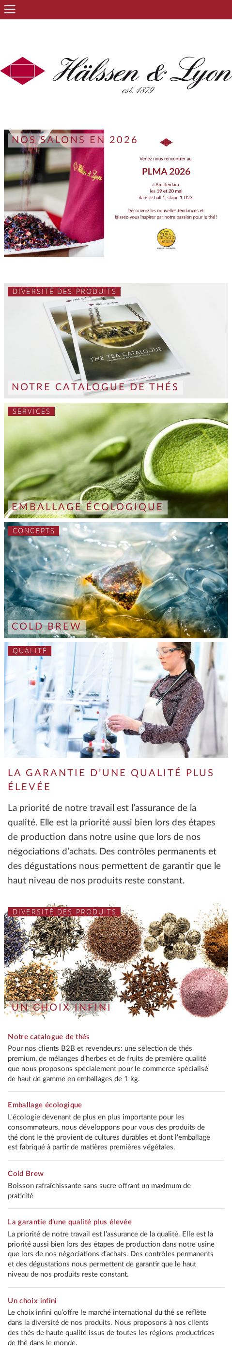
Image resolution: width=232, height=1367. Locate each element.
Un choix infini (62, 1008)
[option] (116, 193)
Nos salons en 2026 (75, 140)
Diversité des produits (65, 291)
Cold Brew (47, 627)
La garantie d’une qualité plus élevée (70, 1222)
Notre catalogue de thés (95, 387)
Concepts (34, 530)
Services (32, 411)
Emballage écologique (88, 507)
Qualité (30, 650)
